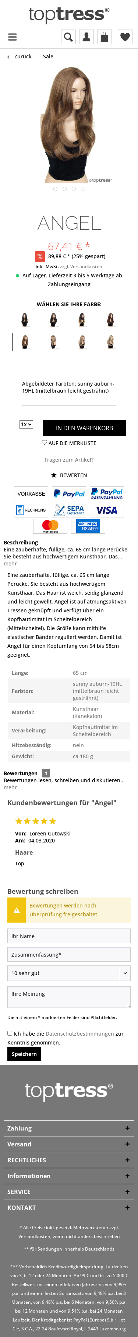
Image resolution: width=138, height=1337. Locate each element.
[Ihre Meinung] (69, 997)
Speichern (24, 1053)
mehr (10, 563)
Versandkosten (34, 1236)
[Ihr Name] (69, 936)
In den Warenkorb (84, 428)
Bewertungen (21, 773)
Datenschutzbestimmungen (80, 1033)
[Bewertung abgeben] (69, 973)
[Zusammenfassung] (69, 954)
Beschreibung (21, 542)
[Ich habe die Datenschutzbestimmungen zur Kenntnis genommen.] (9, 1033)
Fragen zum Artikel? (69, 459)
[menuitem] (5, 37)
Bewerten (69, 475)
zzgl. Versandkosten (81, 266)
